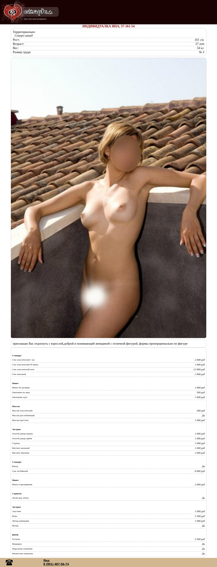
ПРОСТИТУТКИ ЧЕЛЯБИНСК (35, 19)
